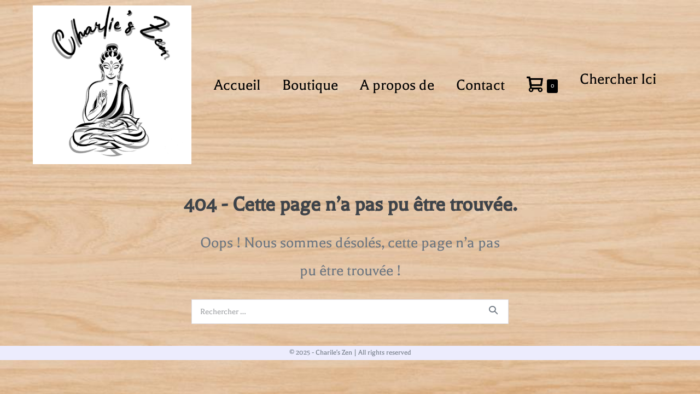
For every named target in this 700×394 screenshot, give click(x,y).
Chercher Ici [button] (618, 79)
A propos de (397, 85)
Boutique (310, 85)
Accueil (237, 85)
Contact (480, 85)
